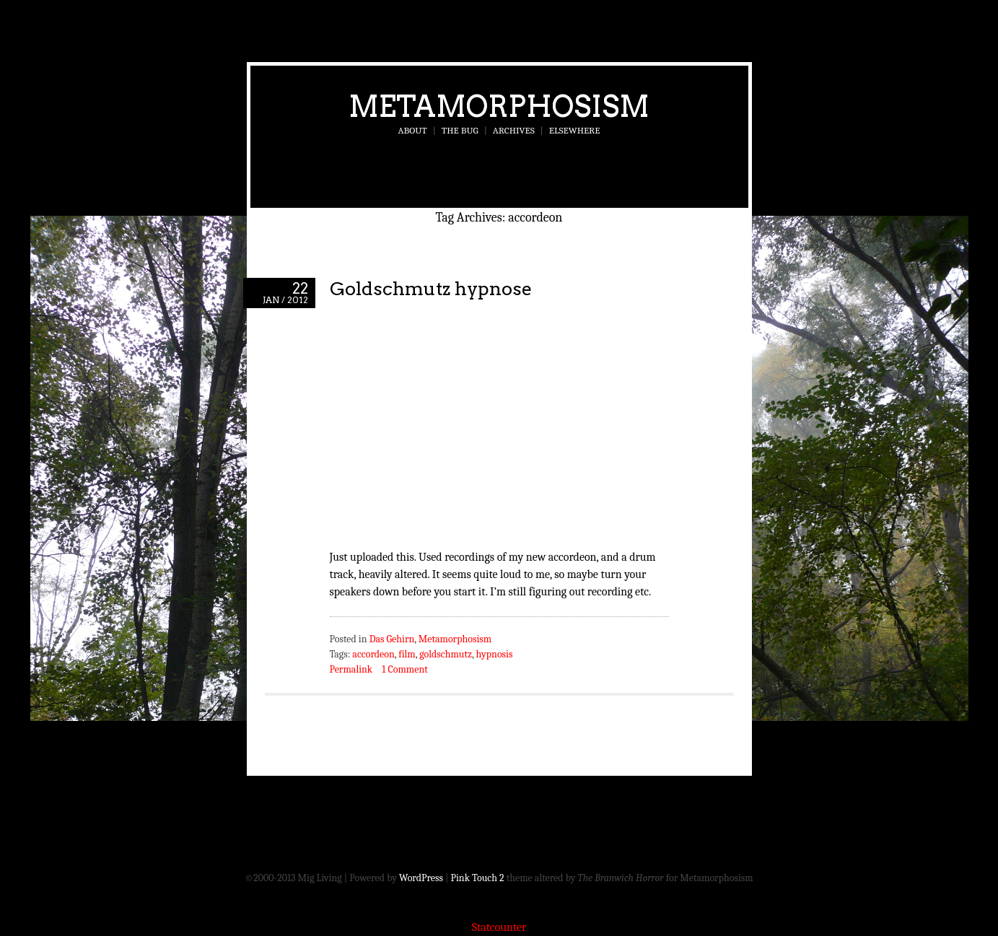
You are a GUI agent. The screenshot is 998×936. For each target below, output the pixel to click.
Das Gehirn (392, 639)
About (412, 130)
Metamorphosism (499, 106)
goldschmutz (445, 654)
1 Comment (404, 669)
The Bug (460, 130)
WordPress (421, 878)
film (406, 654)
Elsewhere (574, 130)
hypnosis (494, 654)
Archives (514, 130)
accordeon (373, 654)
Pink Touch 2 (477, 878)
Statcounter (499, 927)
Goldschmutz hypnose (431, 288)
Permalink (351, 669)
